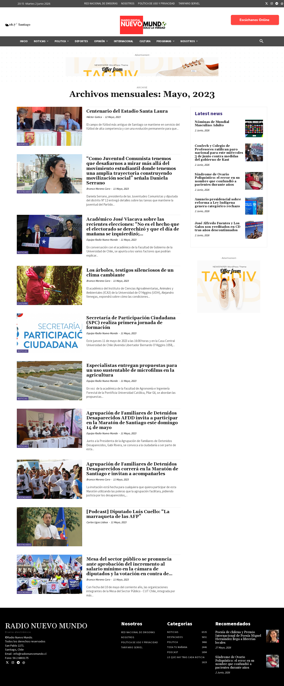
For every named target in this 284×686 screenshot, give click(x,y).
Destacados (24, 191)
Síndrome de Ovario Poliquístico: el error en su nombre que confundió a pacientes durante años (217, 179)
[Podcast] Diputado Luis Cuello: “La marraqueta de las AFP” (128, 514)
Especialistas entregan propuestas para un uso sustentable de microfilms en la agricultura (131, 370)
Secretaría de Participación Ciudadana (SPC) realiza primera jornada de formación (131, 322)
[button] (261, 41)
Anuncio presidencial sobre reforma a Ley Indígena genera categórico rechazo (218, 202)
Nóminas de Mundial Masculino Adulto (212, 124)
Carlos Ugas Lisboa (97, 522)
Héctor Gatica (94, 117)
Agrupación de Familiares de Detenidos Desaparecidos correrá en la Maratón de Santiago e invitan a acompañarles (132, 469)
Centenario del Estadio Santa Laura (127, 111)
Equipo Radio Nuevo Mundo (102, 239)
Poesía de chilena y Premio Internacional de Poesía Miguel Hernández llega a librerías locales (238, 637)
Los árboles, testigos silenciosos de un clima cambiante (130, 273)
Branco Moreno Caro (98, 188)
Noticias (23, 252)
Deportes (23, 144)
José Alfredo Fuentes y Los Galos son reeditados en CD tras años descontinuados (217, 226)
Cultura (22, 303)
